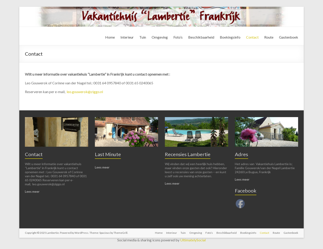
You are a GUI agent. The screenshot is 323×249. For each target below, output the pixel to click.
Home (110, 37)
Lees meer (32, 191)
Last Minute (108, 154)
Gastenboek (288, 37)
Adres (241, 154)
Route (268, 37)
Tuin (142, 37)
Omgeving (160, 37)
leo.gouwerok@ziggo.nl (85, 92)
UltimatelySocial (193, 240)
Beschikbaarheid (201, 37)
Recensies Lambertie (187, 154)
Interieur (127, 37)
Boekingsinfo (230, 37)
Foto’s (178, 37)
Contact (252, 37)
